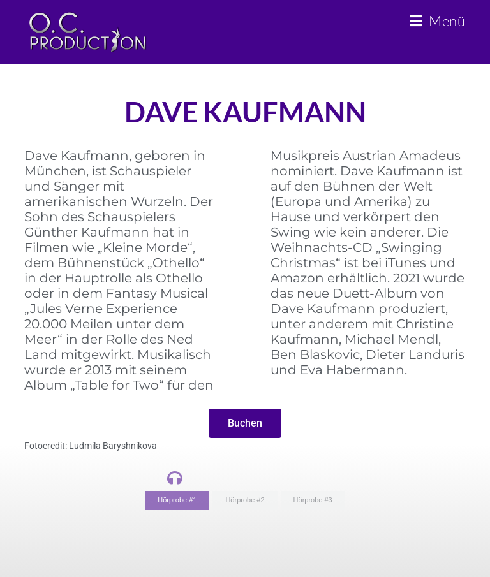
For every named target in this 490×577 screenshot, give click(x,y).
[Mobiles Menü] (438, 20)
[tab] (177, 500)
